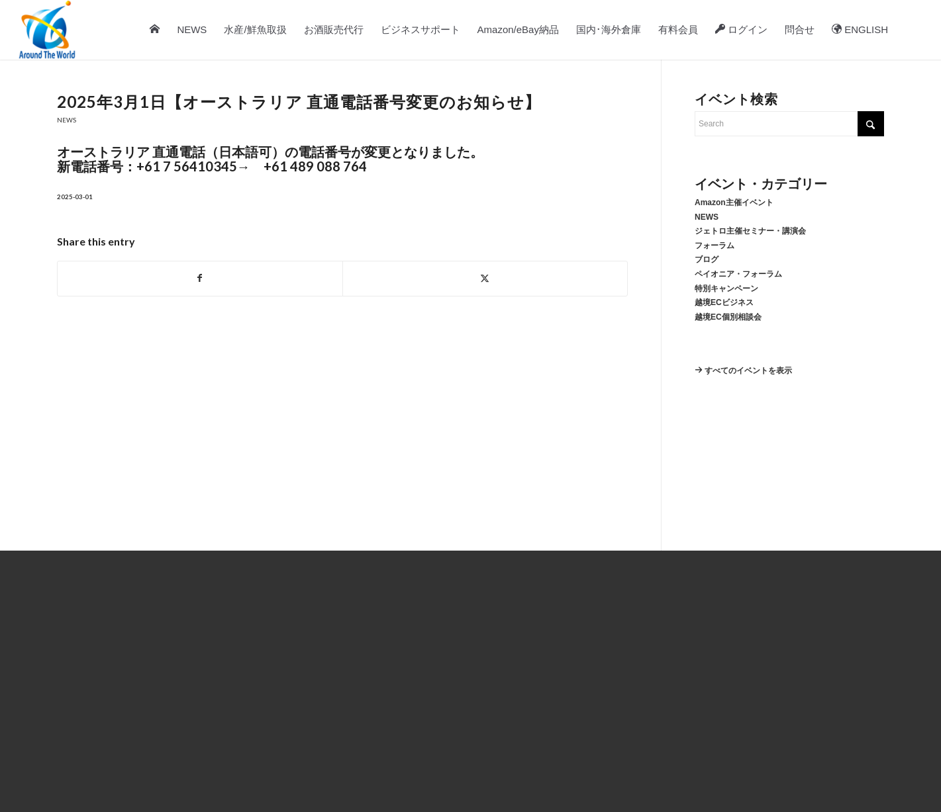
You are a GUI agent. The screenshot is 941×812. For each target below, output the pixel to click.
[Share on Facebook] (200, 278)
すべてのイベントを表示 (743, 370)
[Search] (909, 30)
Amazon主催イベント (734, 202)
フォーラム (714, 245)
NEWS (66, 120)
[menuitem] (155, 30)
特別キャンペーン (726, 288)
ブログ (706, 259)
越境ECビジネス (724, 302)
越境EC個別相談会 (728, 317)
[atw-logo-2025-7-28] (47, 30)
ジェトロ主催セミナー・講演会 (750, 231)
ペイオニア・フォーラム (738, 274)
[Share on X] (485, 278)
